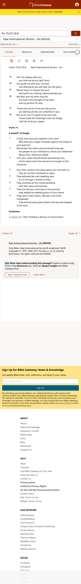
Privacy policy (27, 482)
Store (23, 438)
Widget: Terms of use (31, 501)
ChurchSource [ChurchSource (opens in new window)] (27, 522)
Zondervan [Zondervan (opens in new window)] (25, 545)
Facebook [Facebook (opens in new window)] (25, 562)
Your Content (53, 51)
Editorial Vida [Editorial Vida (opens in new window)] (27, 533)
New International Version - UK (25, 243)
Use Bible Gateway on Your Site (36, 471)
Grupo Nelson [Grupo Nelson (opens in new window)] (27, 530)
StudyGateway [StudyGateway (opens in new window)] (27, 518)
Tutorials (24, 467)
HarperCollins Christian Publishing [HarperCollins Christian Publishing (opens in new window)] (37, 526)
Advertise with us (29, 474)
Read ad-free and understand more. (40, 11)
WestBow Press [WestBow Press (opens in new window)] (28, 541)
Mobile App (26, 434)
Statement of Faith (29, 430)
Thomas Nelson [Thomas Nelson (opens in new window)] (28, 537)
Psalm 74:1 (17, 216)
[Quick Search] (36, 33)
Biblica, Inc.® (48, 250)
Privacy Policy (65, 403)
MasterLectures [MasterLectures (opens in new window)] (28, 548)
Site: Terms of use (29, 497)
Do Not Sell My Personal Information (40, 489)
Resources (20, 51)
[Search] (75, 33)
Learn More (39, 274)
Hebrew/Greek (36, 51)
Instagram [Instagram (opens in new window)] (25, 566)
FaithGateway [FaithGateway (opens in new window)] (27, 515)
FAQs (23, 463)
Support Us (26, 449)
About (23, 423)
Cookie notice (27, 493)
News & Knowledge (30, 427)
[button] (77, 4)
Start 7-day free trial (17, 274)
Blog (22, 442)
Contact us (25, 478)
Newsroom (25, 445)
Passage (7, 51)
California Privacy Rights (33, 486)
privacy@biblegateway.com (19, 405)
